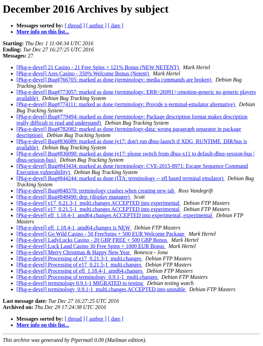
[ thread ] (75, 25)
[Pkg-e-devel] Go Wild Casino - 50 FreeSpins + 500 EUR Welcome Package (101, 234)
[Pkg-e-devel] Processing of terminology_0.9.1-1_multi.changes (87, 277)
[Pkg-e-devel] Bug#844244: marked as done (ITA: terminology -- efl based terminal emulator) (120, 178)
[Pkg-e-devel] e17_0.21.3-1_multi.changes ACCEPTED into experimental (98, 203)
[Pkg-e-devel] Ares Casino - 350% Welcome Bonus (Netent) (83, 73)
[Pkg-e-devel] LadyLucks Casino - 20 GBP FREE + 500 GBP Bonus (92, 240)
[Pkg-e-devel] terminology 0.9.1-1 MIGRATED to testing (80, 283)
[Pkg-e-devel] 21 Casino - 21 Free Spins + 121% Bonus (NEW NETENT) (98, 67)
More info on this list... (42, 32)
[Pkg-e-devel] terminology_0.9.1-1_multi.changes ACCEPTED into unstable (101, 289)
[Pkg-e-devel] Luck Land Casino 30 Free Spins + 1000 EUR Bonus (91, 246)
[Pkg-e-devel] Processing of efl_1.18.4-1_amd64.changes (80, 271)
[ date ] (115, 25)
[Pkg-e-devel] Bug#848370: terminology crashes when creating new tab (96, 191)
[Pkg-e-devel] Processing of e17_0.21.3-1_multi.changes (79, 258)
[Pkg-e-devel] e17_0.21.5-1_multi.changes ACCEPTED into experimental (98, 209)
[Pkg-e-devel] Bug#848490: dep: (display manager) (73, 197)
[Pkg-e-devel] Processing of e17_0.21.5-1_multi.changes (79, 265)
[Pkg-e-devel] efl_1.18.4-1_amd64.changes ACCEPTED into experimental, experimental (114, 215)
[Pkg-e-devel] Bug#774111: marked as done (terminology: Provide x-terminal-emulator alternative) (126, 104)
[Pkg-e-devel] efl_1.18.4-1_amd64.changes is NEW (74, 228)
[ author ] (96, 25)
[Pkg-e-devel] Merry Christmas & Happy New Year (73, 252)
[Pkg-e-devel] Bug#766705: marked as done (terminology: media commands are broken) (114, 80)
